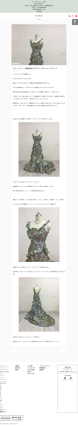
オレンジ (2, 406)
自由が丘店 (17, 368)
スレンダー (2, 377)
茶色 (1, 388)
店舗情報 (17, 366)
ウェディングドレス (4, 371)
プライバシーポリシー (45, 366)
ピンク (1, 398)
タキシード (2, 409)
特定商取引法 (43, 368)
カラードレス (3, 383)
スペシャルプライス (4, 369)
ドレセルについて (31, 368)
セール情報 (29, 366)
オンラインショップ (4, 365)
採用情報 (42, 369)
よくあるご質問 (31, 369)
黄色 (1, 400)
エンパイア (2, 375)
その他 (1, 407)
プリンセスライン (3, 379)
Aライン (1, 373)
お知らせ (29, 371)
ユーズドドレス (3, 367)
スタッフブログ (16, 63)
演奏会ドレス (3, 411)
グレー (1, 404)
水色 (1, 386)
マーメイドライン (3, 381)
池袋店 (16, 369)
